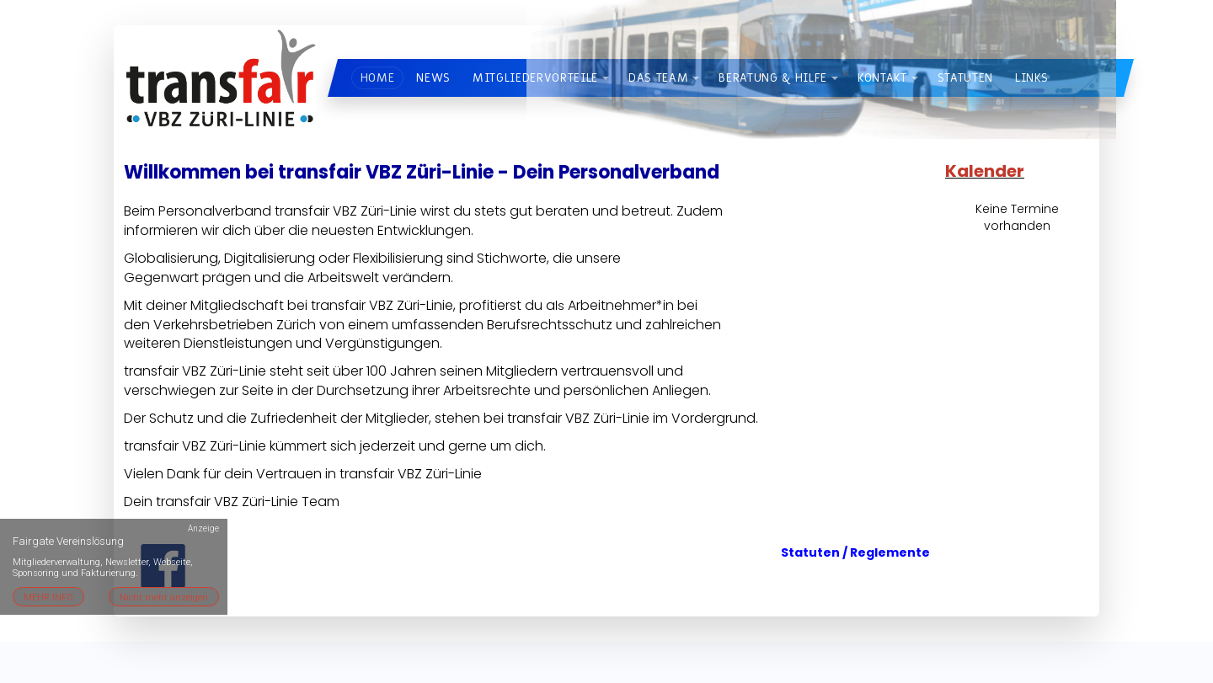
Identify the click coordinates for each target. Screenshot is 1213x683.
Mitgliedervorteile (535, 78)
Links (1031, 78)
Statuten (965, 78)
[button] (605, 78)
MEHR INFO (48, 597)
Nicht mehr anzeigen (164, 597)
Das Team (658, 78)
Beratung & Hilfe (773, 78)
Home (378, 78)
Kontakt (882, 78)
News (433, 78)
